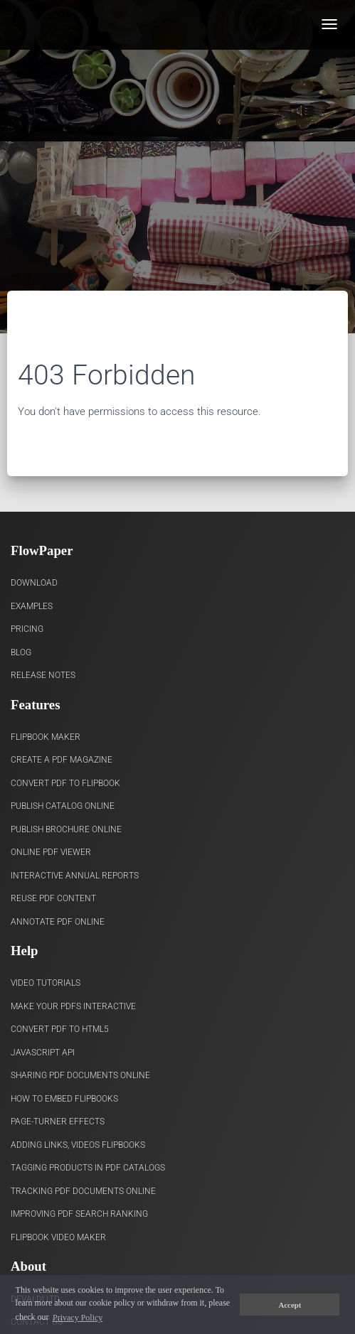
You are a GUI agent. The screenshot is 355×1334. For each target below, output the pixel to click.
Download (34, 583)
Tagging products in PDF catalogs (88, 1168)
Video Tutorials (45, 983)
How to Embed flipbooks (64, 1099)
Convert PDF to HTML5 (60, 1029)
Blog (21, 652)
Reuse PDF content (53, 898)
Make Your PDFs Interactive (73, 1006)
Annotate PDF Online (58, 922)
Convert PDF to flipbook (65, 783)
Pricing (27, 629)
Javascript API (43, 1053)
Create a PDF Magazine (61, 760)
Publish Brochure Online (66, 829)
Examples (32, 606)
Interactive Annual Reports (75, 876)
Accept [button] (290, 1305)
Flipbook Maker (45, 737)
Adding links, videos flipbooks (78, 1145)
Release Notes (43, 675)
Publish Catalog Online (63, 806)
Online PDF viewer (51, 852)
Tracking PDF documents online (83, 1191)
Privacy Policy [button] (77, 1318)
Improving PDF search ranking (79, 1214)
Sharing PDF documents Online (80, 1075)
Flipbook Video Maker (58, 1237)
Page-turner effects (58, 1121)
